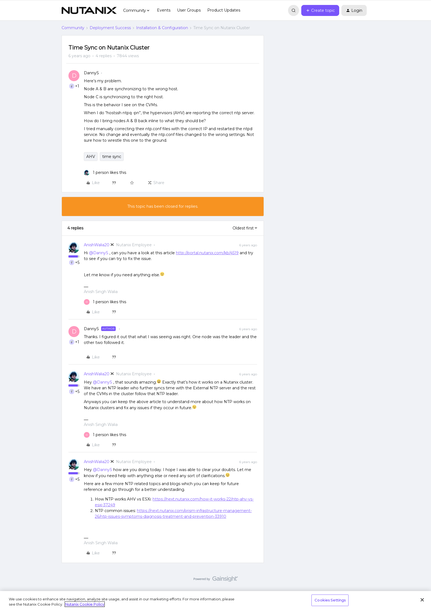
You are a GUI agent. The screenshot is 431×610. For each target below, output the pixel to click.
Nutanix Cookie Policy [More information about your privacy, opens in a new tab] (84, 604)
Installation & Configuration (162, 27)
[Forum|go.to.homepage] (89, 10)
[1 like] (105, 173)
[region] (215, 600)
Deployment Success (110, 27)
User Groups (189, 10)
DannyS (91, 72)
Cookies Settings (330, 600)
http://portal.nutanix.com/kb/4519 (207, 252)
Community (73, 27)
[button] (320, 10)
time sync (111, 156)
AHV (90, 156)
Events (163, 10)
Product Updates (223, 10)
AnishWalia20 (96, 244)
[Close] (422, 600)
